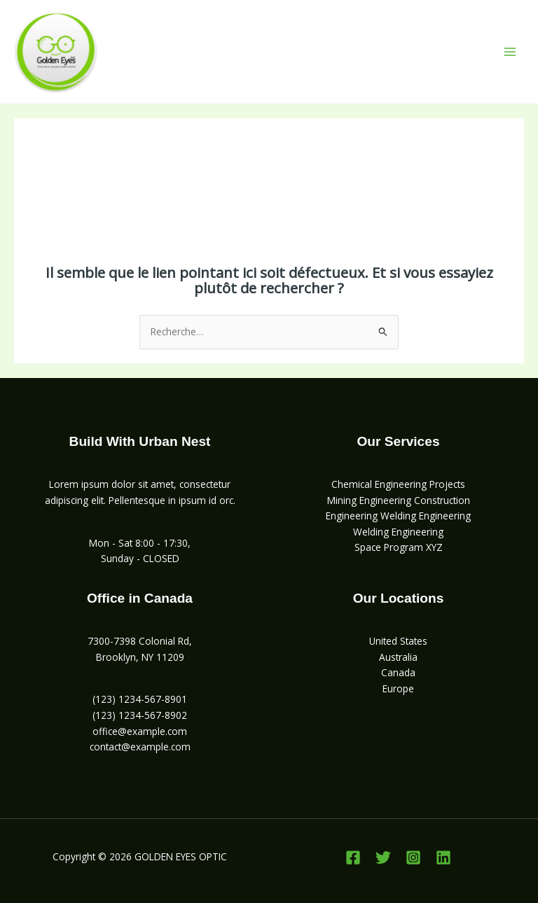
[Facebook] (353, 857)
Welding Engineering (398, 531)
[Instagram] (413, 857)
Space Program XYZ (398, 547)
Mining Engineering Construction (398, 500)
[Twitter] (383, 857)
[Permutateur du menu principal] (510, 51)
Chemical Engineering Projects (398, 484)
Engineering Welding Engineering (398, 515)
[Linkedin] (443, 857)
